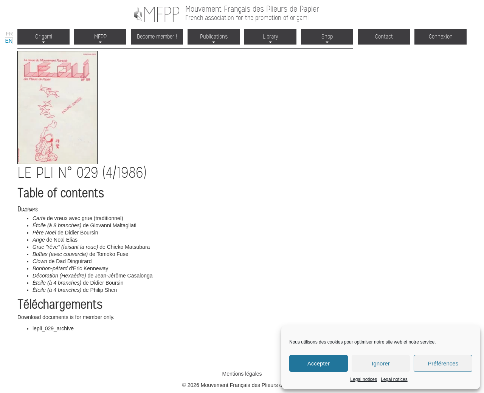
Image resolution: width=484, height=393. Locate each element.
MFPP (100, 38)
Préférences (443, 363)
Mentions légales (242, 374)
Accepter (318, 363)
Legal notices (363, 379)
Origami (43, 38)
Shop (327, 38)
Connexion (441, 36)
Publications (214, 38)
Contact (384, 36)
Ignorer (381, 363)
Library (270, 38)
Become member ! (157, 36)
